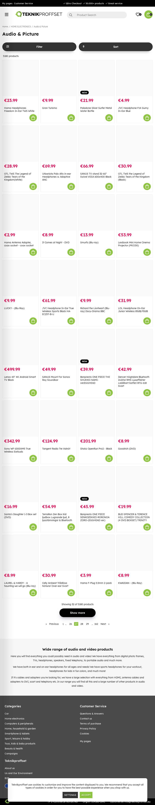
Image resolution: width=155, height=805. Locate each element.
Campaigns (11, 753)
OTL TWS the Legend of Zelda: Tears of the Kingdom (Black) (134, 176)
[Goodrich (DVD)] (134, 419)
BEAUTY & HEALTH (14, 748)
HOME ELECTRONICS (21, 26)
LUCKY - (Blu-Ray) (14, 308)
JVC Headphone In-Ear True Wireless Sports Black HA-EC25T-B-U (58, 311)
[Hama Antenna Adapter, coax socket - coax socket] (20, 212)
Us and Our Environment (18, 773)
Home (5, 26)
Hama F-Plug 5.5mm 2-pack (96, 582)
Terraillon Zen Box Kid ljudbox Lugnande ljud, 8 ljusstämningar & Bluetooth (57, 517)
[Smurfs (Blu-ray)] (96, 212)
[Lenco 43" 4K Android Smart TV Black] (20, 347)
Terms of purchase (90, 723)
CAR (7, 713)
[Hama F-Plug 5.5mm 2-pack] (96, 553)
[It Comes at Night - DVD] (58, 212)
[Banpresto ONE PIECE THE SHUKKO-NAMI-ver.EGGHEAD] (96, 347)
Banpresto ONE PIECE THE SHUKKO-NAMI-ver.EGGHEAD (95, 379)
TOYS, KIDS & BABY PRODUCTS (20, 743)
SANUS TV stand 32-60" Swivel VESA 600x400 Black (95, 175)
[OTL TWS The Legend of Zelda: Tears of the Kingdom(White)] (20, 144)
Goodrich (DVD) (127, 448)
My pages (7, 3)
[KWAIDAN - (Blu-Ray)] (134, 553)
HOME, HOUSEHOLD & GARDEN (20, 728)
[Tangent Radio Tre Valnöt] (58, 419)
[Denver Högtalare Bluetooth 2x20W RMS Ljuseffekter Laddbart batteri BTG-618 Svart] (134, 347)
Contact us (86, 718)
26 (70, 623)
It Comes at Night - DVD (55, 242)
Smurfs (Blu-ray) (89, 242)
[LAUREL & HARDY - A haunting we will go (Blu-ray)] (20, 553)
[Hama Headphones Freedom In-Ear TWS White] (20, 78)
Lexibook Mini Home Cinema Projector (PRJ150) (134, 244)
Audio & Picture (41, 26)
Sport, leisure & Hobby (17, 738)
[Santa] (20, 484)
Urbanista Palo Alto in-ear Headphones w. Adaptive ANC (56, 176)
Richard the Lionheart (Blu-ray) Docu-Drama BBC (95, 310)
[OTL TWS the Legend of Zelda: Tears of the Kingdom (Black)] (134, 144)
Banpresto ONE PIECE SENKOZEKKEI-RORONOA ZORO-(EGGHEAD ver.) (94, 517)
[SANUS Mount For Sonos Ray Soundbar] (58, 347)
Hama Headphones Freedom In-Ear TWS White (19, 110)
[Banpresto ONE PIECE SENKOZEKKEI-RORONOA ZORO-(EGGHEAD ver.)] (96, 484)
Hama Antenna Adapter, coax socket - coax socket (19, 244)
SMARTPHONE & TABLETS (17, 733)
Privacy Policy (88, 728)
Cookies (84, 733)
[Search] (97, 15)
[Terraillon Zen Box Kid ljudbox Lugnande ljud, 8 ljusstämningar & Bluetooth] (58, 484)
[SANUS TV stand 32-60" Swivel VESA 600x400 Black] (96, 144)
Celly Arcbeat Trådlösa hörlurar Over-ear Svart (55, 584)
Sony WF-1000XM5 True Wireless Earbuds (17, 450)
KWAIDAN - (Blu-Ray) (130, 582)
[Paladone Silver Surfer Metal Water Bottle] (96, 78)
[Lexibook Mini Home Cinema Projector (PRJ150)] (134, 212)
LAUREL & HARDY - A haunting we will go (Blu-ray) (20, 584)
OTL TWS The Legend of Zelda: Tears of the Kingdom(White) (17, 176)
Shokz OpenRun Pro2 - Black (96, 448)
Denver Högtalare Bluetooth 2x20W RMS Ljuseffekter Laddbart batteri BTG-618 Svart (133, 381)
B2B (7, 778)
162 (96, 623)
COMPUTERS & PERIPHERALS (19, 723)
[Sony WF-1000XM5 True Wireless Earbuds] (20, 419)
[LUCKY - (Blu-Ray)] (20, 278)
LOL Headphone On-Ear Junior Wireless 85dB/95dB (133, 310)
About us (10, 768)
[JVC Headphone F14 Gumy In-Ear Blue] (134, 78)
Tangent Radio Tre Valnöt (56, 448)
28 (81, 623)
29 (87, 623)
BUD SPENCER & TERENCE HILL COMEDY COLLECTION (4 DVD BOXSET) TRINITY (134, 517)
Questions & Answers (92, 713)
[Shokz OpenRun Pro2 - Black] (96, 419)
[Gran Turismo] (58, 78)
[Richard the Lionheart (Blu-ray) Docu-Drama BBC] (96, 278)
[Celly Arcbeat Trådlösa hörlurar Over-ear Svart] (58, 553)
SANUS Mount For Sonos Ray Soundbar (56, 378)
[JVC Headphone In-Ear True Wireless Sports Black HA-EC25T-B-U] (58, 278)
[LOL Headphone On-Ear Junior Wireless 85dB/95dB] (134, 278)
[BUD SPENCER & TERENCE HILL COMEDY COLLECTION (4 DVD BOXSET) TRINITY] (134, 484)
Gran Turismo (49, 108)
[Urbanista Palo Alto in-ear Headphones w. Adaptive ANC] (58, 144)
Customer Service (23, 3)
